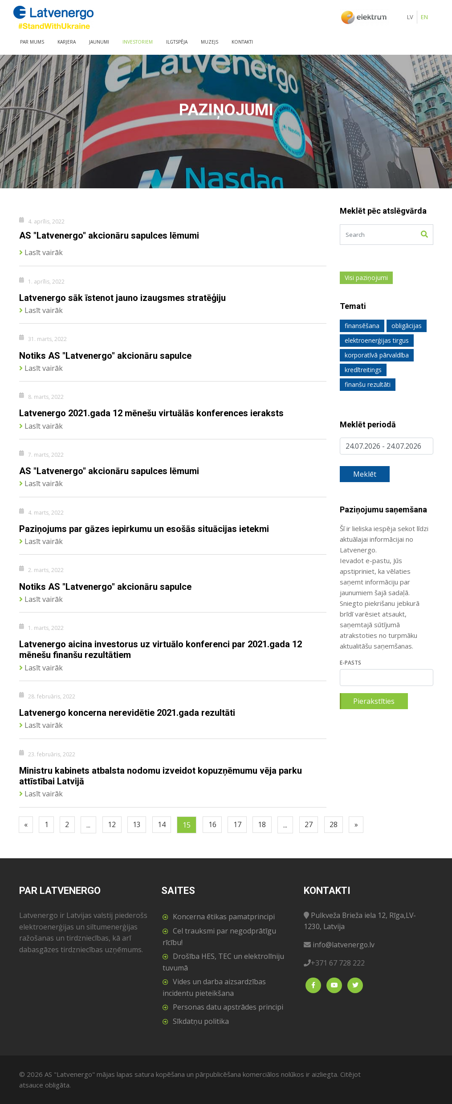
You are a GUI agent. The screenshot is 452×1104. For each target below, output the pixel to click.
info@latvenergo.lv (344, 945)
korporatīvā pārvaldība (377, 355)
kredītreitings (363, 369)
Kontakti (242, 42)
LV (410, 17)
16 (219, 825)
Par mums (32, 42)
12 (115, 825)
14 (167, 825)
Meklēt (364, 474)
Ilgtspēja (176, 42)
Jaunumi (99, 42)
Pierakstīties (374, 701)
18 (270, 825)
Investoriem (137, 42)
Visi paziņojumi (366, 277)
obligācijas (406, 325)
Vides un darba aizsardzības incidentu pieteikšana (214, 987)
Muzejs (209, 42)
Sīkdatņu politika (201, 1021)
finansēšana (362, 325)
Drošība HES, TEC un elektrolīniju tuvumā (223, 962)
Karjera (66, 42)
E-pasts (350, 662)
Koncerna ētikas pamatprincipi (224, 916)
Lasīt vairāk (41, 252)
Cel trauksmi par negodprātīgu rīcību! (219, 936)
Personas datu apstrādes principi (228, 1007)
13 (141, 825)
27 (318, 825)
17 (244, 825)
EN (424, 17)
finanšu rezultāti (368, 384)
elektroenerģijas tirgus (377, 340)
